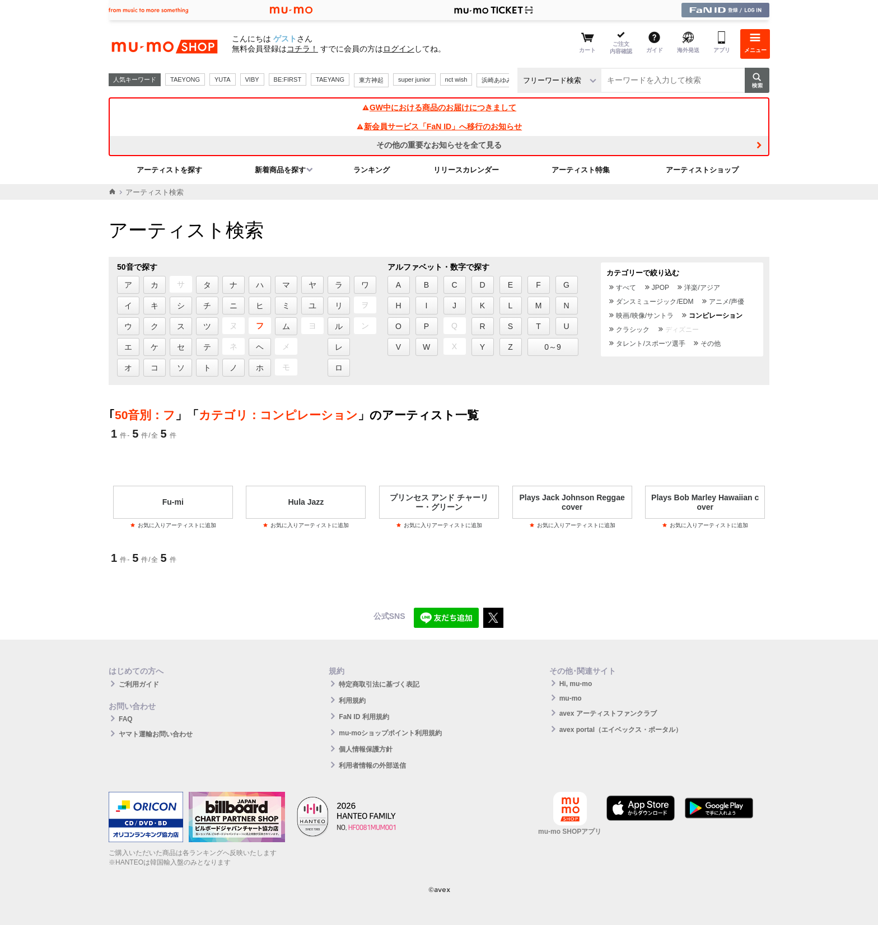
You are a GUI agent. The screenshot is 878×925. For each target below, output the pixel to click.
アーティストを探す (169, 170)
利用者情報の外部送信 (372, 765)
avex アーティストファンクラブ (608, 713)
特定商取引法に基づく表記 (379, 684)
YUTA (222, 79)
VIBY (252, 79)
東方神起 (371, 80)
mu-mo (570, 698)
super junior (414, 79)
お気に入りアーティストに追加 (173, 525)
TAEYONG (185, 79)
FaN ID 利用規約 (364, 717)
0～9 (552, 346)
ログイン (398, 48)
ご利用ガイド (139, 684)
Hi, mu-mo (575, 684)
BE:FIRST (288, 79)
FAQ (126, 719)
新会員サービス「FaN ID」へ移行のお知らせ (439, 126)
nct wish (456, 79)
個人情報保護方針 (366, 749)
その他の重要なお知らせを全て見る (439, 144)
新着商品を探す (280, 170)
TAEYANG (330, 79)
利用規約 (352, 701)
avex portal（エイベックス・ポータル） (620, 730)
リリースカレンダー (466, 170)
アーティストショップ (702, 170)
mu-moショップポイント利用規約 (390, 733)
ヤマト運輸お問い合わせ (156, 734)
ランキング (371, 170)
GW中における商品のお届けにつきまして (439, 107)
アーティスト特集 (581, 170)
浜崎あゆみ (497, 80)
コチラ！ (302, 48)
